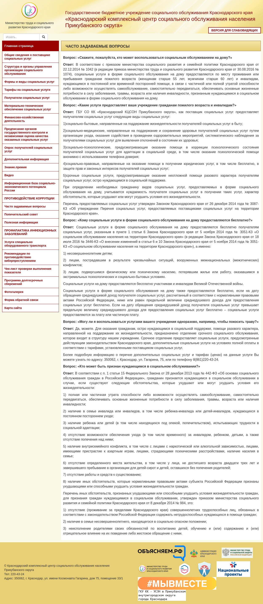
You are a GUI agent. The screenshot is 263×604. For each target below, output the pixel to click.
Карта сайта (13, 308)
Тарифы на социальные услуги (27, 89)
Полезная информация (21, 222)
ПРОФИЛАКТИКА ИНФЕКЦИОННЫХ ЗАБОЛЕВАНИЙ (30, 232)
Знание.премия (15, 167)
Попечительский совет (21, 214)
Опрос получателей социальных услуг (28, 149)
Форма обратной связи (21, 300)
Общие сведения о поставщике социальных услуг (27, 56)
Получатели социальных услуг (27, 97)
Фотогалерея (13, 292)
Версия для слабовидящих (234, 30)
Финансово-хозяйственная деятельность (24, 119)
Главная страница (18, 46)
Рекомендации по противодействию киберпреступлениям (20, 257)
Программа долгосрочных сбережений (23, 282)
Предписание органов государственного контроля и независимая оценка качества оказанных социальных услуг (26, 134)
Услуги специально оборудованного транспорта (25, 243)
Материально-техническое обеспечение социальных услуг (27, 107)
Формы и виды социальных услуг (29, 81)
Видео (9, 175)
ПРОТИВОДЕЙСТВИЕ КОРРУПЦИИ (29, 198)
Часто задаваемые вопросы (25, 206)
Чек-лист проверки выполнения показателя (27, 270)
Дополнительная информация (26, 159)
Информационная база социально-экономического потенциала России (30, 187)
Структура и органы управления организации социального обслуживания (28, 70)
